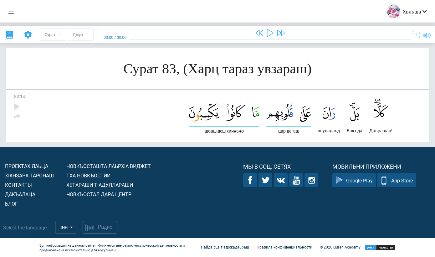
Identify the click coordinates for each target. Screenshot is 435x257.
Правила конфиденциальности (284, 246)
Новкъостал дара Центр (98, 194)
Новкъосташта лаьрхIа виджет (108, 166)
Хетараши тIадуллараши (99, 184)
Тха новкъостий (88, 175)
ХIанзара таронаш (29, 175)
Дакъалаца (20, 194)
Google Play (354, 180)
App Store (397, 180)
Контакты (18, 184)
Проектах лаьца (26, 166)
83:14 (19, 96)
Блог (11, 203)
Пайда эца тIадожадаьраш (225, 246)
